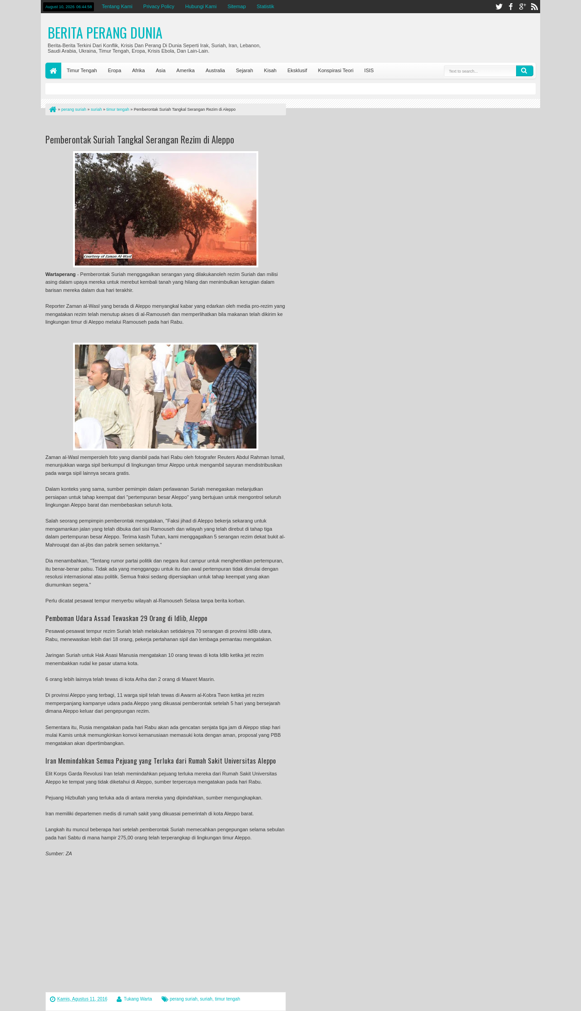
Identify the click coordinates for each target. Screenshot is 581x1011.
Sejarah (244, 70)
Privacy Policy (158, 6)
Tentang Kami (117, 6)
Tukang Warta (138, 998)
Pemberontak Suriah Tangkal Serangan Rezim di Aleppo (139, 139)
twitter (499, 6)
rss (534, 6)
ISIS (369, 70)
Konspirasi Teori (336, 70)
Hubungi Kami (201, 6)
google (522, 6)
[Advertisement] (151, 126)
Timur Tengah (82, 70)
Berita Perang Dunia (105, 32)
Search (524, 70)
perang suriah (183, 998)
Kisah (270, 70)
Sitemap (236, 6)
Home (53, 71)
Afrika (138, 70)
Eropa (114, 70)
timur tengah (227, 998)
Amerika (186, 70)
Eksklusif (297, 70)
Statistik (266, 6)
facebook (511, 6)
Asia (160, 70)
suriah (206, 998)
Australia (215, 70)
